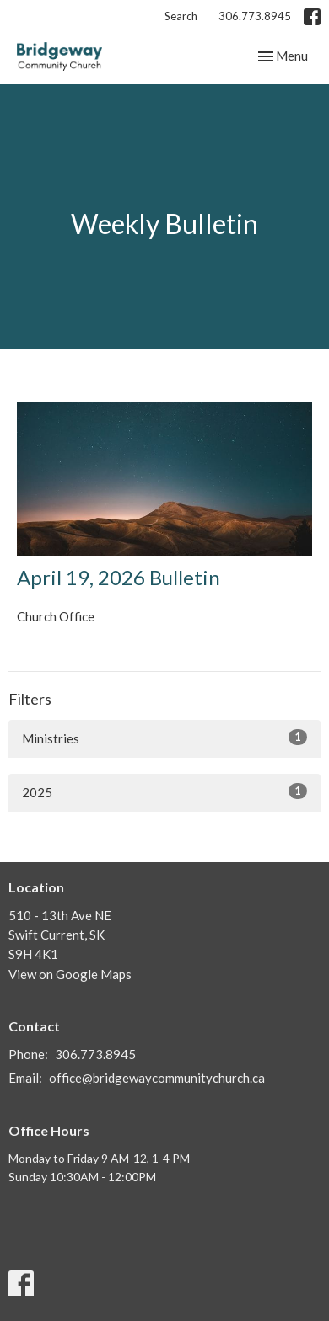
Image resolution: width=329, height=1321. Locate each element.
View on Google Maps (70, 974)
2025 (164, 791)
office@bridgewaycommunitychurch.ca (157, 1077)
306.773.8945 (254, 16)
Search (180, 16)
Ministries (164, 737)
